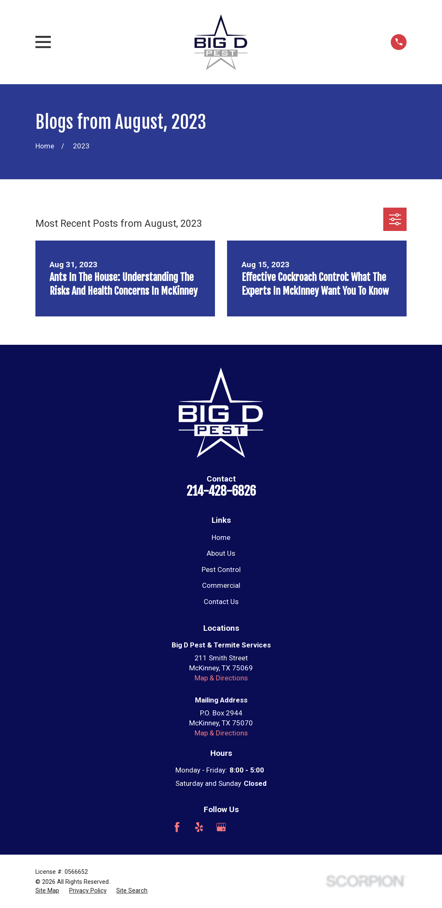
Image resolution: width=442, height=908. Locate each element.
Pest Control (221, 569)
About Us (221, 553)
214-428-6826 (221, 491)
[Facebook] (177, 827)
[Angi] (243, 827)
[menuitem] (47, 891)
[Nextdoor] (265, 827)
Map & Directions (221, 678)
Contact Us (221, 601)
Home (221, 537)
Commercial (221, 585)
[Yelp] (199, 827)
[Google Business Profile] (221, 827)
